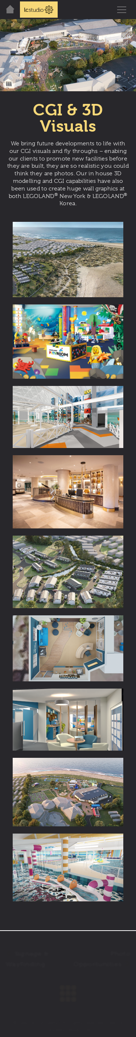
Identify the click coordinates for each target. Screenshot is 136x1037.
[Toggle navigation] (121, 9)
